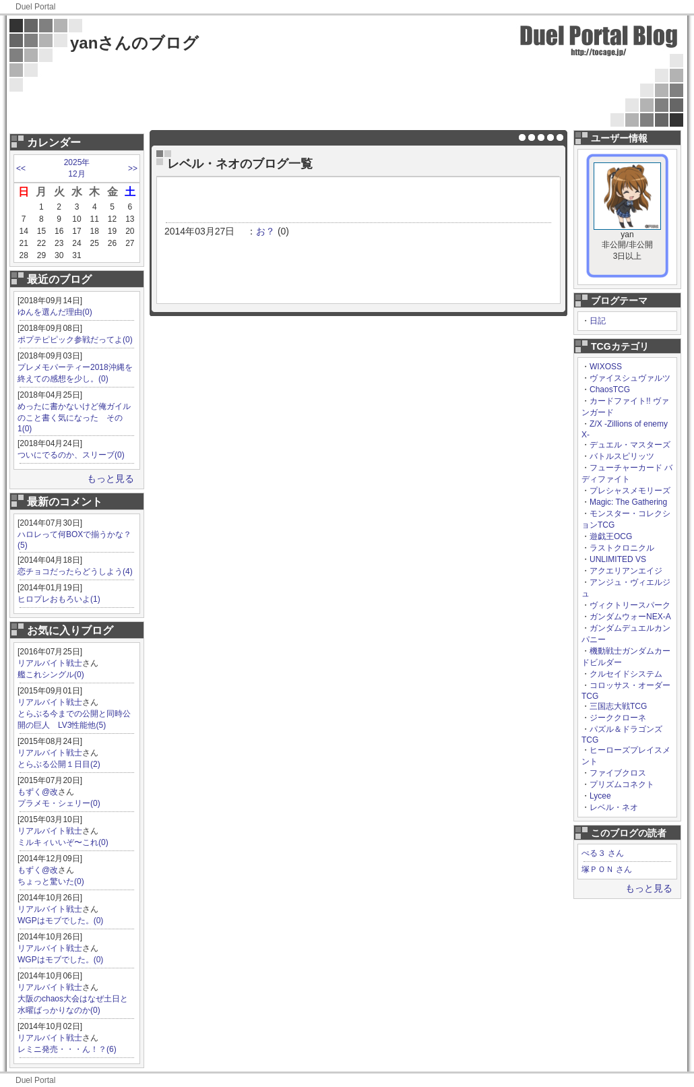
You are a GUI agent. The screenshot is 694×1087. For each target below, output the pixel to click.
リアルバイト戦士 (50, 663)
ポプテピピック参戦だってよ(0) (75, 339)
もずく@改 (38, 792)
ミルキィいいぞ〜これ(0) (63, 842)
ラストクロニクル (622, 548)
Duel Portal (35, 6)
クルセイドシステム (626, 674)
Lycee (600, 796)
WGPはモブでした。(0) (60, 920)
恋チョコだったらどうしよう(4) (75, 571)
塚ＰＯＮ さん (606, 869)
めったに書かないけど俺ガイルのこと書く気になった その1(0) (74, 417)
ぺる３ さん (602, 853)
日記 (598, 320)
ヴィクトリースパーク (630, 605)
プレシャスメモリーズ (630, 490)
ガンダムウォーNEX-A (630, 616)
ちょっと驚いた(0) (51, 881)
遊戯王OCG (611, 536)
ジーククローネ (618, 717)
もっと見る (110, 478)
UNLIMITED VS (618, 559)
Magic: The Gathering (628, 502)
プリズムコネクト (622, 784)
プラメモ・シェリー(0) (59, 803)
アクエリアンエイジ (626, 571)
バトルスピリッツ (622, 456)
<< (21, 168)
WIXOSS (606, 366)
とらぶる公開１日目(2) (59, 764)
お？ (265, 231)
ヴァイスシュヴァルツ (630, 378)
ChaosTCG (610, 389)
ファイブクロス (618, 773)
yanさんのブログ (134, 43)
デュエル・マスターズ (630, 444)
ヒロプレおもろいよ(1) (59, 599)
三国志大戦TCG (618, 706)
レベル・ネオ (614, 807)
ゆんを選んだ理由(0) (55, 312)
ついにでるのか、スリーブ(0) (71, 455)
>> (132, 168)
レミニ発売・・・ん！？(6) (67, 1049)
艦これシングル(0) (51, 674)
